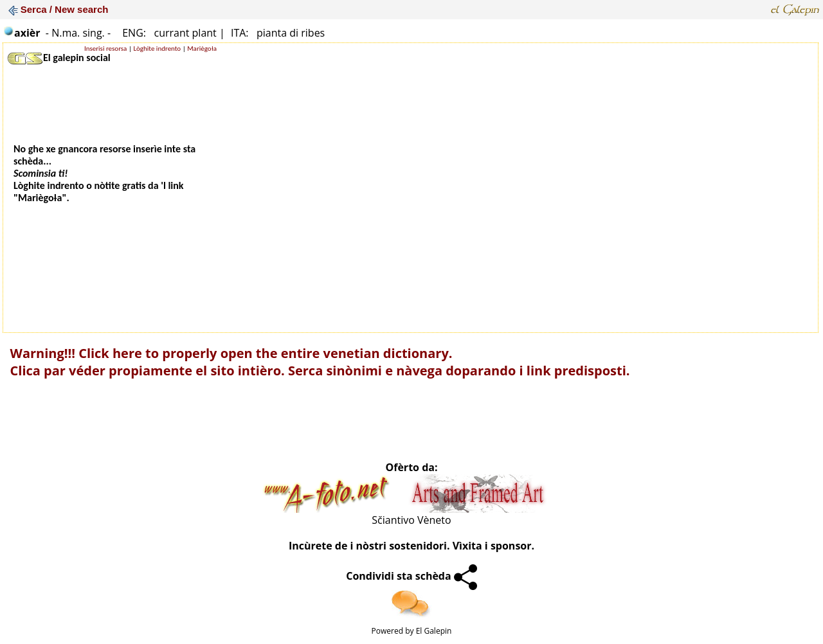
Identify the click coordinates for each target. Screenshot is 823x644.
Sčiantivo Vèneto (411, 520)
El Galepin (434, 630)
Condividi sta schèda (411, 576)
